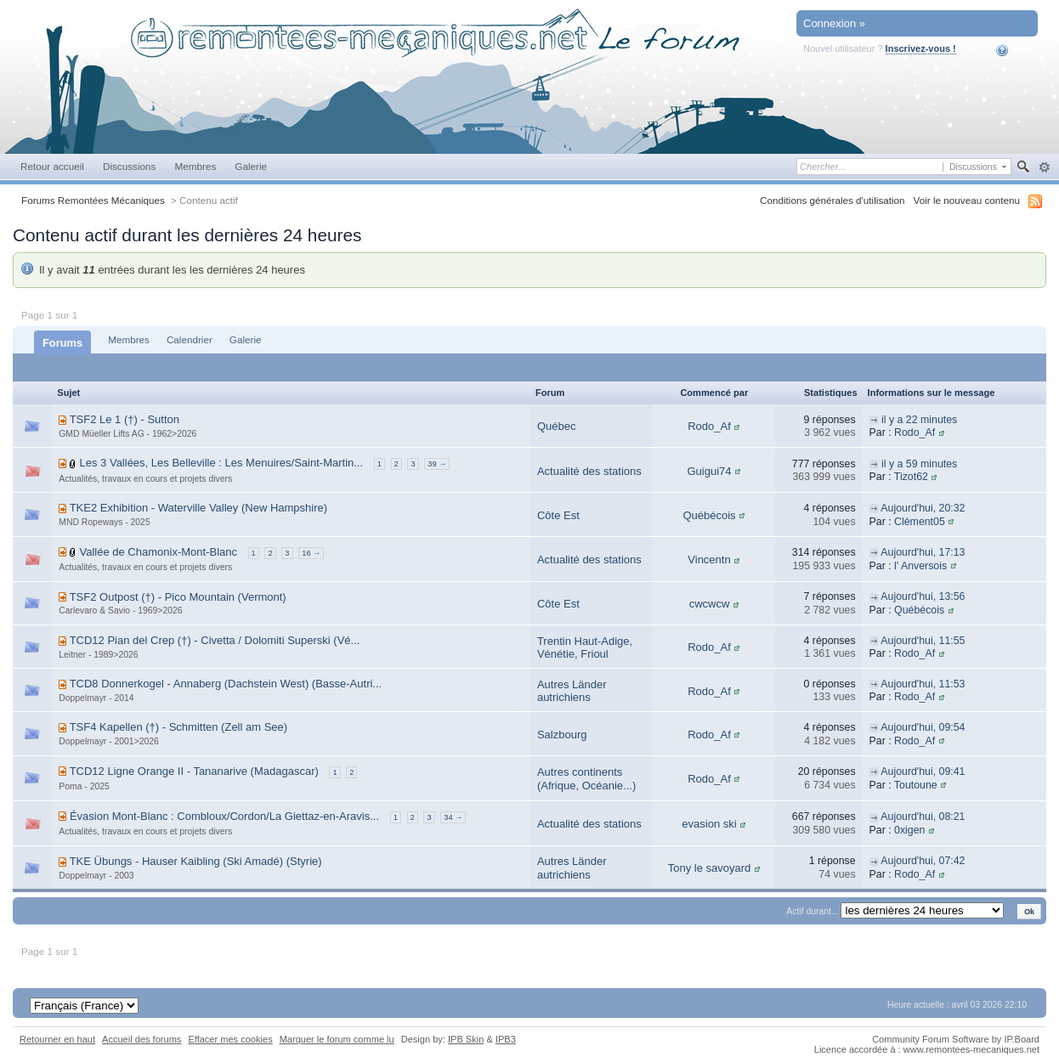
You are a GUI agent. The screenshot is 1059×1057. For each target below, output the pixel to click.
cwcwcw (709, 603)
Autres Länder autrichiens (572, 691)
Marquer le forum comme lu (337, 1039)
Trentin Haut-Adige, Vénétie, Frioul (584, 648)
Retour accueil (52, 166)
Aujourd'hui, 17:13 (923, 552)
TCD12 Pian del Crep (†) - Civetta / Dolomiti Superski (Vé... (215, 640)
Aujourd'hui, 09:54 (923, 727)
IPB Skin (466, 1039)
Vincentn (709, 559)
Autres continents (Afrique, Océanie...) (586, 779)
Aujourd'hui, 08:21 (923, 816)
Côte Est (558, 515)
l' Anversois (920, 566)
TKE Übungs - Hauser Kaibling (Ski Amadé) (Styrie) (196, 861)
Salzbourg (562, 734)
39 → (437, 464)
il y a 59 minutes (919, 464)
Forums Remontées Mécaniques (93, 200)
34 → (453, 817)
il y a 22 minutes (919, 420)
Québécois (708, 515)
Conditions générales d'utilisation (832, 200)
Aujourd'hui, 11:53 (923, 684)
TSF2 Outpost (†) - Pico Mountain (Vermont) (178, 597)
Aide (1013, 50)
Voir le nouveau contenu (967, 200)
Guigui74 (709, 471)
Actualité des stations (589, 471)
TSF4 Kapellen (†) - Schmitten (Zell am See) (178, 727)
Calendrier (189, 339)
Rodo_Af (709, 426)
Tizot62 (911, 477)
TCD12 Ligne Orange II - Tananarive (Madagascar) (194, 771)
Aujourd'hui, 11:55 (923, 641)
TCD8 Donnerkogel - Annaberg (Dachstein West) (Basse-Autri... (226, 683)
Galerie (251, 166)
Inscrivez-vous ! (921, 48)
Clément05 (919, 522)
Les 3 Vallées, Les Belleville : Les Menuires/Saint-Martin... (222, 462)
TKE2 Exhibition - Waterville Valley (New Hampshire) (198, 507)
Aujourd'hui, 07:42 (923, 861)
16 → (311, 553)
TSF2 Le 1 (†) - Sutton (124, 419)
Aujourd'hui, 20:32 (923, 508)
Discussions (129, 166)
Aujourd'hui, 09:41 (923, 771)
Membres (195, 166)
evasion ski (709, 823)
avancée (1044, 167)
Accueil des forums (141, 1039)
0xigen (909, 830)
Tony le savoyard (709, 868)
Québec (556, 426)
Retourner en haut (57, 1039)
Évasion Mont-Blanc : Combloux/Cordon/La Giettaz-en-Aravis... (224, 816)
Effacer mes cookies (230, 1039)
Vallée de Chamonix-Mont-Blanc (158, 551)
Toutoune (915, 785)
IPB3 (506, 1039)
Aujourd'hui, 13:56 (923, 596)
